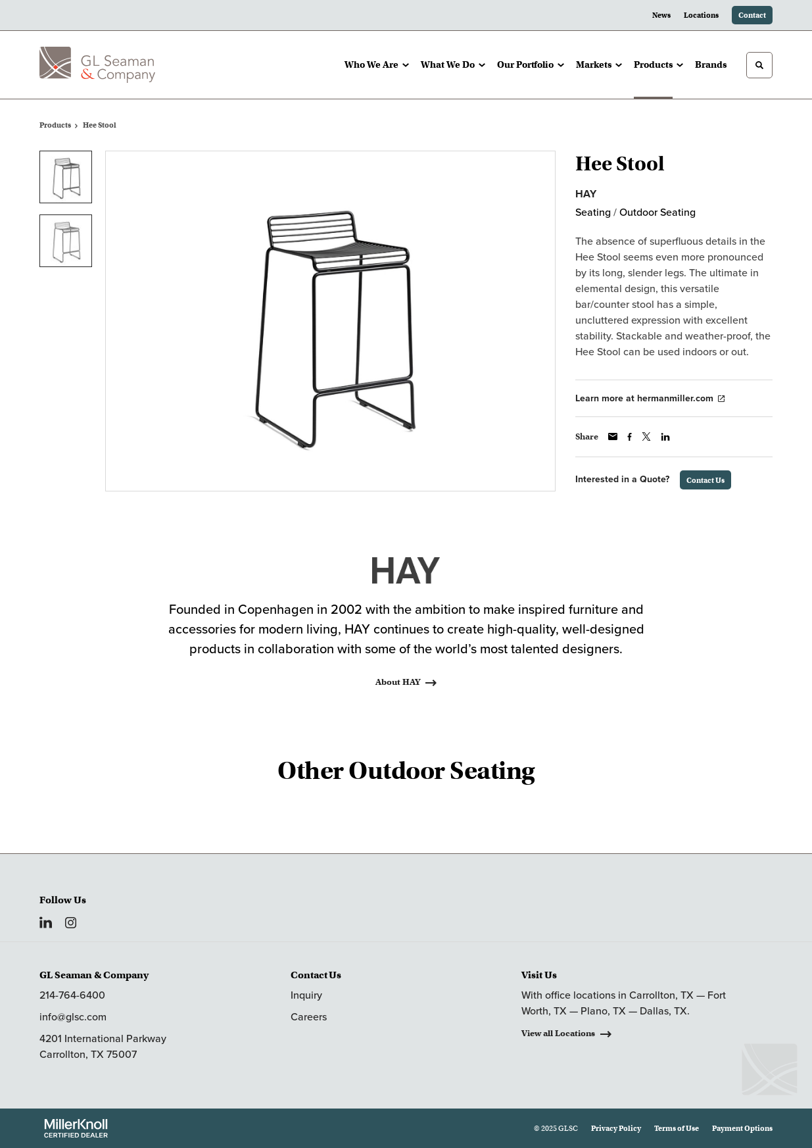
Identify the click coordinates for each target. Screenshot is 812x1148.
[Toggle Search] (759, 65)
